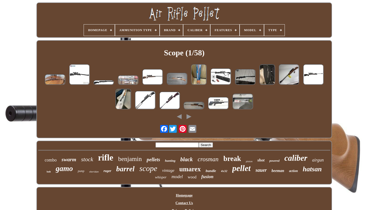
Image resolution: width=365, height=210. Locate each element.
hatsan (312, 169)
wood (192, 177)
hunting (170, 160)
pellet (241, 168)
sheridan (94, 171)
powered (274, 160)
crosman (208, 159)
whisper (161, 177)
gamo (64, 168)
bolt (49, 171)
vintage (168, 170)
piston (249, 161)
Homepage (184, 195)
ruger (107, 171)
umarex (190, 169)
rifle (105, 157)
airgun (318, 160)
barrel (125, 169)
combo (51, 160)
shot (261, 160)
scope (148, 168)
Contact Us (184, 203)
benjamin (130, 158)
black (186, 159)
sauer (261, 170)
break (232, 158)
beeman (278, 171)
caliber (295, 158)
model (177, 176)
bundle (211, 171)
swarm (69, 159)
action (293, 171)
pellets (153, 159)
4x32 (224, 171)
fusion (207, 176)
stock (87, 159)
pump (81, 171)
